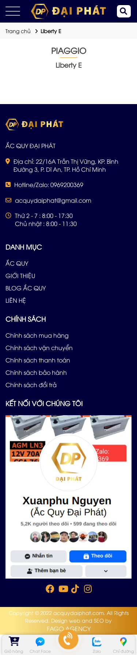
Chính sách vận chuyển (39, 348)
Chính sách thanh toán (37, 360)
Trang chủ (18, 30)
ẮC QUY (16, 263)
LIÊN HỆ (15, 300)
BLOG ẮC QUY (25, 288)
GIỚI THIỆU (20, 275)
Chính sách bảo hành (36, 372)
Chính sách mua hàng (37, 335)
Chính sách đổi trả (31, 385)
